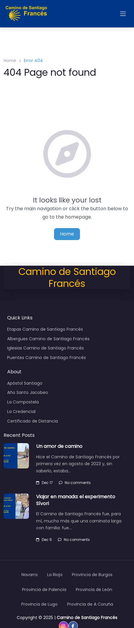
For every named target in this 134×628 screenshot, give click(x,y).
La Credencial (21, 411)
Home (10, 61)
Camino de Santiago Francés (87, 618)
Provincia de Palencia (44, 590)
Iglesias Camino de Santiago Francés (45, 348)
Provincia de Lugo (39, 604)
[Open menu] (122, 13)
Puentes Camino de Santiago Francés (46, 358)
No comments (75, 482)
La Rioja (54, 575)
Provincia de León (94, 590)
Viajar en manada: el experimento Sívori (75, 500)
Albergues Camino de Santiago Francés (48, 339)
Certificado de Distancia (32, 421)
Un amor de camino (59, 446)
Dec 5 (44, 539)
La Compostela (23, 402)
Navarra (29, 575)
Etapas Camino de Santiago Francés (45, 329)
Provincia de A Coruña (90, 604)
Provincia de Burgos (92, 575)
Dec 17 (44, 482)
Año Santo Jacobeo (27, 392)
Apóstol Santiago (24, 383)
